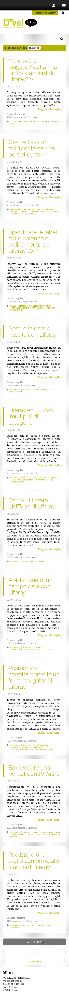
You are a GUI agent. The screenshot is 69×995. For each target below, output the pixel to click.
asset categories (19, 478)
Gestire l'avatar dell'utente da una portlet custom (31, 148)
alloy (26, 390)
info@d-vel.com (10, 990)
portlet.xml (42, 834)
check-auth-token (50, 832)
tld (48, 925)
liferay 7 (23, 122)
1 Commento (31, 740)
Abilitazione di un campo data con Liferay (30, 586)
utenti (24, 212)
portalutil (16, 210)
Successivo (34, 961)
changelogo (18, 214)
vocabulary (18, 482)
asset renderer (26, 480)
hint (42, 390)
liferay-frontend (41, 306)
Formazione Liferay (45, 12)
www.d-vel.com (10, 987)
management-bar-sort (23, 308)
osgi (32, 122)
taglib (13, 122)
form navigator (40, 745)
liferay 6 (14, 562)
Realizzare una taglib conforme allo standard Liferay (34, 860)
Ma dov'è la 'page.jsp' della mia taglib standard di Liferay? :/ (32, 70)
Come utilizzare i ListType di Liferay (31, 503)
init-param (17, 834)
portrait (32, 214)
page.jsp (16, 927)
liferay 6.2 (29, 210)
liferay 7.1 (42, 122)
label (41, 308)
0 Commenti (32, 117)
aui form (48, 650)
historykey (37, 747)
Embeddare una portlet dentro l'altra (34, 770)
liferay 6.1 (15, 390)
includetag (28, 925)
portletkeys (37, 212)
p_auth (29, 834)
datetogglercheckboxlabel (26, 650)
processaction (44, 749)
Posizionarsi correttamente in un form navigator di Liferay (34, 677)
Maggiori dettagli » (49, 109)
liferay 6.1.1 (54, 478)
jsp (51, 480)
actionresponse (20, 747)
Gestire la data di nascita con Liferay (32, 331)
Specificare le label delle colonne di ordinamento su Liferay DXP (32, 241)
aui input (27, 648)
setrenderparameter (23, 749)
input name (41, 480)
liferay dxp (24, 306)
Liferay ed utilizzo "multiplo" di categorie (30, 416)
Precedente (34, 952)
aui (13, 480)
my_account (53, 212)
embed (26, 832)
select (42, 562)
